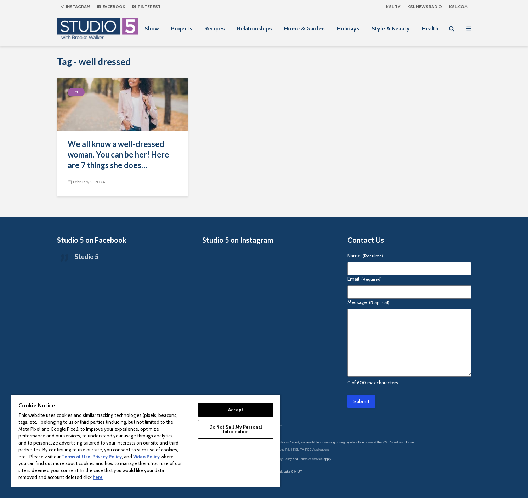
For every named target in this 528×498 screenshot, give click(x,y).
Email (364, 279)
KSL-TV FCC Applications (311, 449)
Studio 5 (86, 257)
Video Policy (146, 456)
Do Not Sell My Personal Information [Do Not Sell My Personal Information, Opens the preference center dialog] (235, 429)
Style (76, 92)
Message (368, 302)
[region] (145, 441)
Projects (181, 28)
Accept (236, 409)
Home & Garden (304, 28)
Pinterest (146, 6)
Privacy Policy (282, 459)
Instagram (75, 6)
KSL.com (458, 6)
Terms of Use (76, 456)
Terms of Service (311, 459)
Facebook (111, 6)
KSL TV (393, 6)
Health (430, 28)
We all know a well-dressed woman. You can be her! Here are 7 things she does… (118, 154)
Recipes (214, 28)
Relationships (254, 28)
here (98, 477)
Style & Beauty (390, 28)
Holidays (348, 28)
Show (151, 28)
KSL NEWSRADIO (424, 6)
